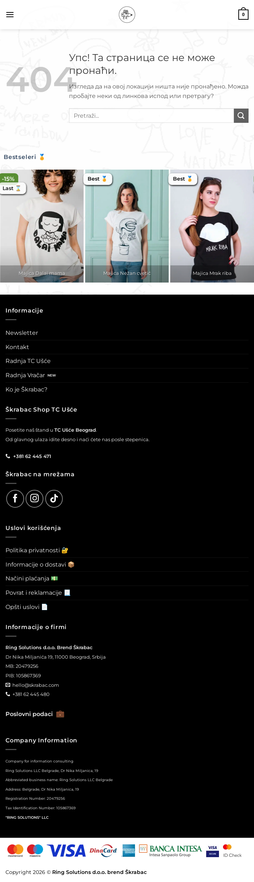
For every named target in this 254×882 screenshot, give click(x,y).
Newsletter (21, 332)
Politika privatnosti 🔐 (37, 550)
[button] (9, 14)
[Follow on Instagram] (34, 499)
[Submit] (241, 116)
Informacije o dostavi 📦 (40, 564)
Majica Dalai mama (42, 273)
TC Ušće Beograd (75, 430)
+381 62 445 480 (31, 694)
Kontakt (17, 347)
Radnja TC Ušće (28, 360)
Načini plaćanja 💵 (31, 578)
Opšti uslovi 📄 (26, 606)
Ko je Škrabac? (26, 389)
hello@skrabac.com (35, 685)
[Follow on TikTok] (54, 499)
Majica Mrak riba (212, 273)
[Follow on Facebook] (15, 499)
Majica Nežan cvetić (127, 273)
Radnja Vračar (25, 375)
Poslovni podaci (35, 714)
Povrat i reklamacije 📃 (38, 592)
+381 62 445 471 (32, 456)
